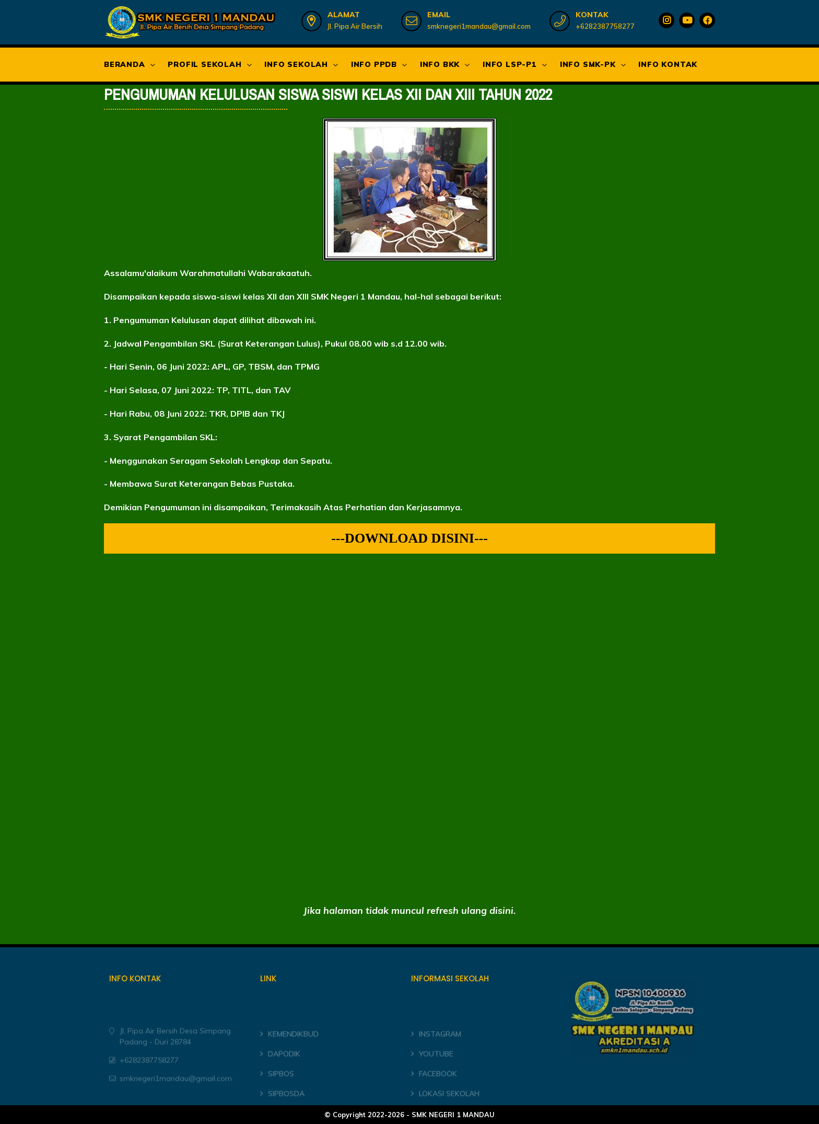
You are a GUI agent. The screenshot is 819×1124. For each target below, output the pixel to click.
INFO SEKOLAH (296, 64)
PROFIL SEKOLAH (204, 64)
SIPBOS (281, 1083)
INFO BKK (440, 64)
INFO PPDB (374, 64)
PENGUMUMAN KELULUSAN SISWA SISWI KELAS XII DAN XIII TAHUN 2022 (328, 95)
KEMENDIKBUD (293, 1044)
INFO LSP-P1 (510, 64)
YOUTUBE (436, 1064)
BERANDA (124, 64)
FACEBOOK (438, 1083)
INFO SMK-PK (588, 64)
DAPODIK (284, 1064)
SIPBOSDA (286, 1103)
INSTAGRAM (440, 1044)
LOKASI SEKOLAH (449, 1103)
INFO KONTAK (667, 64)
